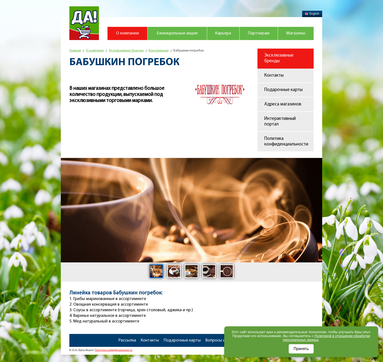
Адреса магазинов (282, 104)
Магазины (295, 33)
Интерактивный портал (280, 121)
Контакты (274, 75)
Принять (301, 349)
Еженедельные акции (177, 33)
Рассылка (127, 340)
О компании (127, 33)
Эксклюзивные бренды (279, 58)
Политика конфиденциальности (286, 141)
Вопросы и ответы (223, 340)
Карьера (223, 33)
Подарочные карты (283, 90)
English (312, 13)
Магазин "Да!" (84, 23)
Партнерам (258, 33)
